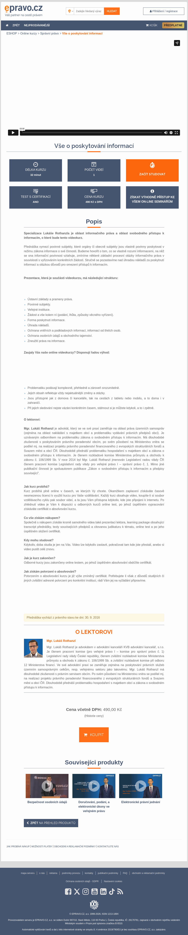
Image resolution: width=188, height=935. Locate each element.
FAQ (125, 873)
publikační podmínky (108, 873)
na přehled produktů (52, 823)
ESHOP (12, 33)
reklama (53, 873)
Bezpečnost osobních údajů (47, 802)
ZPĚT (16, 25)
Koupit (96, 735)
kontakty (89, 873)
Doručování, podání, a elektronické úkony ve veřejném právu (93, 807)
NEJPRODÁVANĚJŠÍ (37, 25)
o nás (42, 873)
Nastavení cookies (113, 881)
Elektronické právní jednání (140, 802)
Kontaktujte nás (108, 846)
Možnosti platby (41, 846)
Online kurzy (28, 33)
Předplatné (173, 25)
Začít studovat (152, 174)
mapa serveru (27, 873)
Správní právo (49, 33)
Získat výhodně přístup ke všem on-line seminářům (152, 196)
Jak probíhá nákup (18, 846)
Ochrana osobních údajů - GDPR (82, 881)
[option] (47, 789)
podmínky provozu (71, 873)
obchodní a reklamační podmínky (75, 846)
